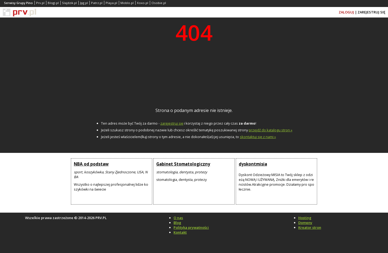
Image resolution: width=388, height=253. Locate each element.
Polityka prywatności (191, 227)
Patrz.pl (96, 3)
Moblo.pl (127, 3)
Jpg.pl (84, 3)
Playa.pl (111, 3)
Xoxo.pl (142, 3)
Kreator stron (309, 227)
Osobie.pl (158, 3)
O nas (178, 217)
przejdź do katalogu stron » (270, 130)
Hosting (304, 217)
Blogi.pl (53, 3)
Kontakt (180, 232)
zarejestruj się (171, 123)
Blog (177, 222)
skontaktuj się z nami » (258, 136)
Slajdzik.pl (69, 3)
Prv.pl (40, 3)
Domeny (305, 222)
